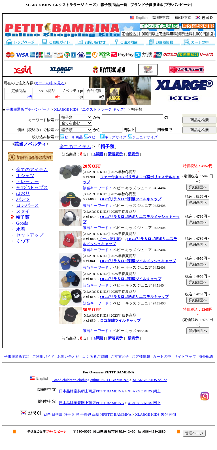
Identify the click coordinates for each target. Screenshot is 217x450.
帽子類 (22, 217)
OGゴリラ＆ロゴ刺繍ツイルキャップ (130, 199)
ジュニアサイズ (143, 137)
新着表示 (115, 154)
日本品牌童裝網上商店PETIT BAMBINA (91, 391)
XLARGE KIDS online (150, 380)
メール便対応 (110, 239)
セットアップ (29, 235)
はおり (23, 193)
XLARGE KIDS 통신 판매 (155, 414)
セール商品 (71, 137)
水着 (20, 229)
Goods (22, 223)
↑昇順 (98, 154)
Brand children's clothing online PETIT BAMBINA (90, 380)
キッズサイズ (113, 137)
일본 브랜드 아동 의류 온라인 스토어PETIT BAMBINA (87, 414)
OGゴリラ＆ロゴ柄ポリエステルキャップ (134, 297)
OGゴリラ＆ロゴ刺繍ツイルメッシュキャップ (138, 261)
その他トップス (32, 187)
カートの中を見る (50, 83)
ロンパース (27, 205)
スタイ (23, 211)
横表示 (133, 154)
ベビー (91, 137)
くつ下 (23, 241)
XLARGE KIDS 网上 (144, 403)
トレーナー (27, 181)
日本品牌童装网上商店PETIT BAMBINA (91, 403)
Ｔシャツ (25, 175)
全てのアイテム (32, 169)
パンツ (23, 199)
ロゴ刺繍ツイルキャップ (120, 320)
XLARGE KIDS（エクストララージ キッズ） (90, 109)
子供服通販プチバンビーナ (28, 109)
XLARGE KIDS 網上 (144, 391)
